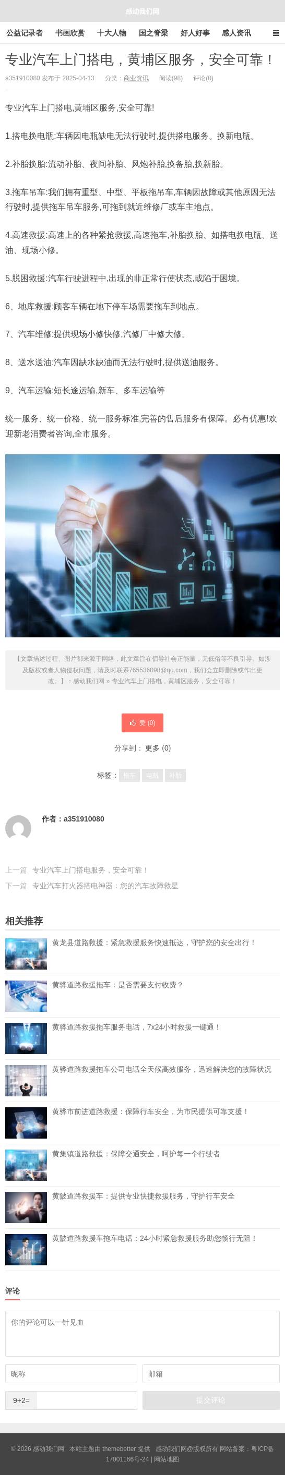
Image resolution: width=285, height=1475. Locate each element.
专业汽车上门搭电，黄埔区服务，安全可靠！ (141, 59)
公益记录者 (24, 33)
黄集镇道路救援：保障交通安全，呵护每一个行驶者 (136, 1165)
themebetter (119, 1449)
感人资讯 (236, 33)
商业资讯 (136, 78)
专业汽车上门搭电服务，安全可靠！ (90, 870)
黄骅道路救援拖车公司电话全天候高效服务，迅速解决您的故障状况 (161, 1080)
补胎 (175, 775)
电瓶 (152, 775)
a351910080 (84, 819)
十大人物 (111, 33)
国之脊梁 (153, 33)
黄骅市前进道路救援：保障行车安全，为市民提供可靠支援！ (151, 1123)
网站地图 (166, 1459)
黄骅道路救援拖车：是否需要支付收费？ (118, 996)
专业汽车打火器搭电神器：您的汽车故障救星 (105, 885)
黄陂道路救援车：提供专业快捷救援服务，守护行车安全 (143, 1207)
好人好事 (195, 33)
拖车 (129, 775)
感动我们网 (142, 11)
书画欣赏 (70, 33)
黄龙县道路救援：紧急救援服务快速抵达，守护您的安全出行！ (154, 954)
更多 (152, 748)
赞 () (142, 723)
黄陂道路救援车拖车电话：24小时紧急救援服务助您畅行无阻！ (155, 1249)
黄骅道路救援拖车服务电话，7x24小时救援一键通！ (136, 1038)
